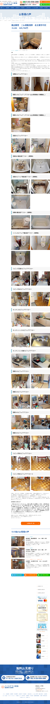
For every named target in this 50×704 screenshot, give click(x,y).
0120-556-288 (39, 689)
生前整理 (12, 7)
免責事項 (27, 695)
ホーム (2, 7)
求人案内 (46, 7)
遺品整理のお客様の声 (41, 589)
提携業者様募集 (36, 695)
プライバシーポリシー (11, 695)
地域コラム (28, 697)
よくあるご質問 (35, 7)
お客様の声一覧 (30, 523)
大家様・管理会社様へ (43, 695)
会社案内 (41, 7)
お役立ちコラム (22, 697)
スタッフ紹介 (5, 695)
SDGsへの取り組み (42, 631)
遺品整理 (7, 7)
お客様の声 (18, 7)
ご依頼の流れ (28, 7)
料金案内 (22, 7)
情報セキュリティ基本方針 (20, 695)
